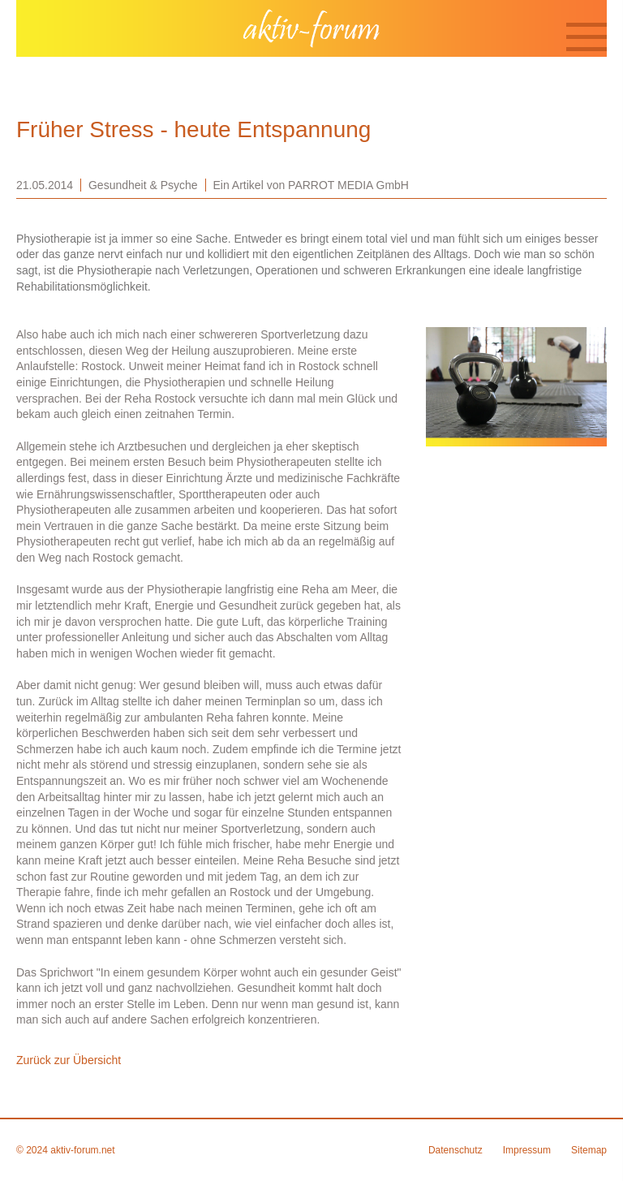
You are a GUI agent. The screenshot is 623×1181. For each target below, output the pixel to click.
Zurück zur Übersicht (68, 1060)
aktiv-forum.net (82, 1150)
